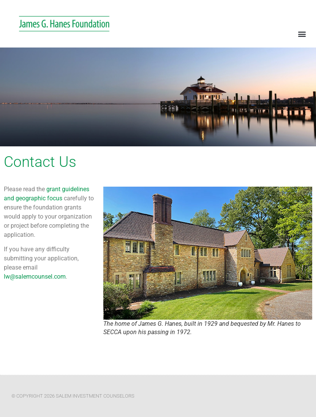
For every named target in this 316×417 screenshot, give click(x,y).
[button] (302, 33)
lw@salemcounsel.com (35, 276)
